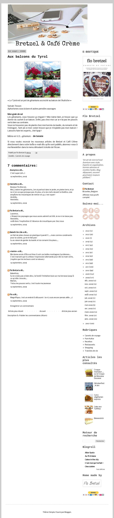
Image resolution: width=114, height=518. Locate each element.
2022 (87, 235)
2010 (87, 271)
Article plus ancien (69, 311)
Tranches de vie (91, 351)
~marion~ (13, 251)
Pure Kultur (89, 339)
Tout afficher (100, 469)
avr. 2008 (89, 309)
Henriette (14, 184)
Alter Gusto (90, 453)
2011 (87, 267)
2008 (87, 278)
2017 (87, 245)
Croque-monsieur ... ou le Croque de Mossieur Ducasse (99, 374)
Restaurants (90, 345)
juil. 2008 (89, 298)
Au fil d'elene (90, 456)
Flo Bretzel (14, 211)
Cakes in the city (92, 460)
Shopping (89, 348)
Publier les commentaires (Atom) (33, 316)
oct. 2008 (89, 288)
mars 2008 (89, 312)
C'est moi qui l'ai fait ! (94, 463)
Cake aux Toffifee (98, 408)
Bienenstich (99, 418)
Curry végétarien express (98, 397)
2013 (87, 260)
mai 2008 (89, 305)
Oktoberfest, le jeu (99, 384)
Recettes (88, 342)
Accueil (43, 311)
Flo (11, 295)
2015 (87, 253)
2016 (87, 249)
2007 (87, 324)
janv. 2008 (89, 319)
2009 (87, 274)
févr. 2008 (89, 316)
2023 (87, 231)
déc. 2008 (89, 281)
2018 (87, 242)
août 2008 (89, 295)
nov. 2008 (89, 284)
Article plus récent (15, 311)
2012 (87, 263)
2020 (87, 238)
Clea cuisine (90, 467)
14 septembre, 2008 (18, 177)
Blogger (67, 512)
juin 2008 (89, 302)
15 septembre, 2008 (18, 301)
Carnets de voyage (22, 156)
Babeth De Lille (16, 232)
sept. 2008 (89, 291)
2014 (87, 256)
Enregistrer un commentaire (22, 306)
